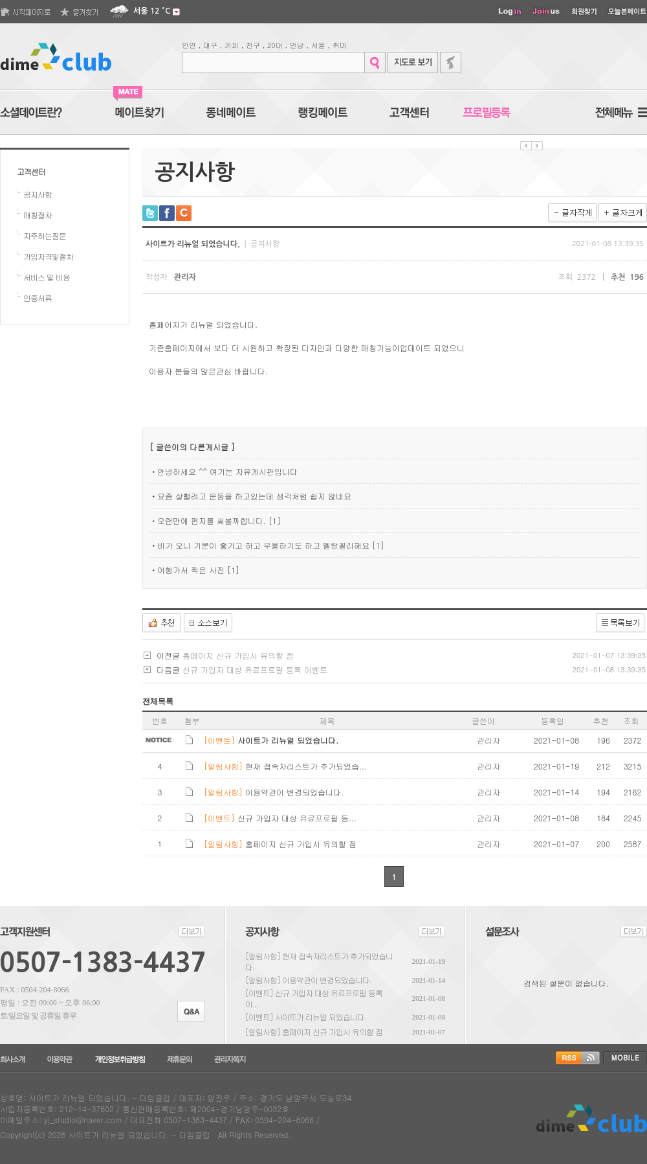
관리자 (185, 277)
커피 (232, 45)
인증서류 (37, 297)
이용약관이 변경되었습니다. (326, 979)
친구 (253, 45)
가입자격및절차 (48, 256)
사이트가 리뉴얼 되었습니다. (320, 1016)
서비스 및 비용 (46, 276)
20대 (275, 45)
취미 (340, 45)
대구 (210, 45)
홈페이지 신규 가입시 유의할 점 (238, 655)
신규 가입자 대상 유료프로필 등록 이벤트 (254, 669)
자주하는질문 (44, 235)
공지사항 (37, 194)
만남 (297, 45)
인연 (189, 45)
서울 (318, 45)
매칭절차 (37, 214)
